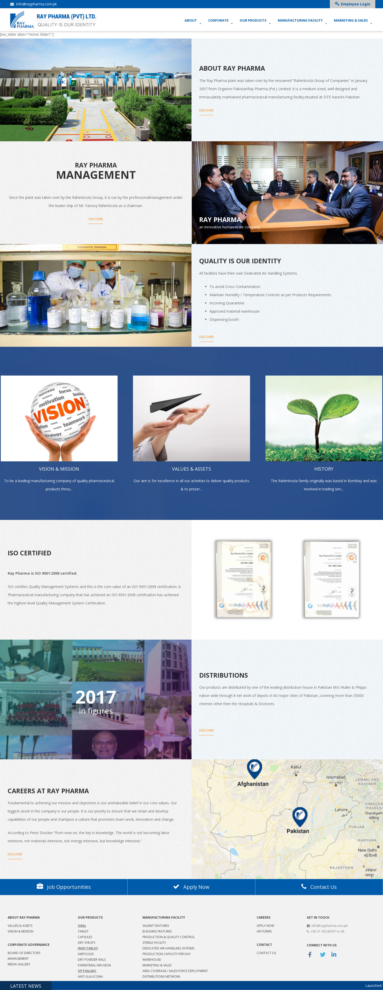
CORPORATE (220, 22)
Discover (206, 110)
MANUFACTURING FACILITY (303, 22)
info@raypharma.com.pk (33, 4)
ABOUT (193, 22)
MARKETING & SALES (353, 22)
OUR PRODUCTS (255, 22)
